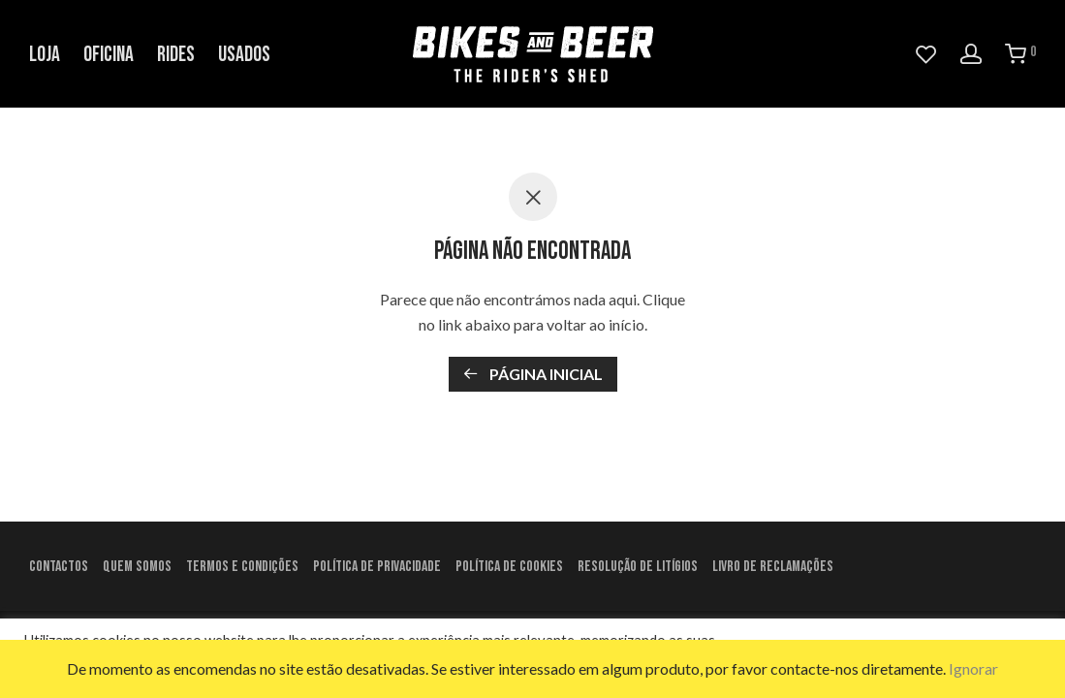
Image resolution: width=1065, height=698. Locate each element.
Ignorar (973, 668)
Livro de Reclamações (772, 566)
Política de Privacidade (377, 566)
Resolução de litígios (638, 566)
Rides (176, 55)
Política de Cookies (509, 566)
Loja (44, 55)
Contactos (58, 566)
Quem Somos (137, 566)
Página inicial (533, 374)
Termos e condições (242, 566)
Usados (244, 55)
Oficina (108, 55)
